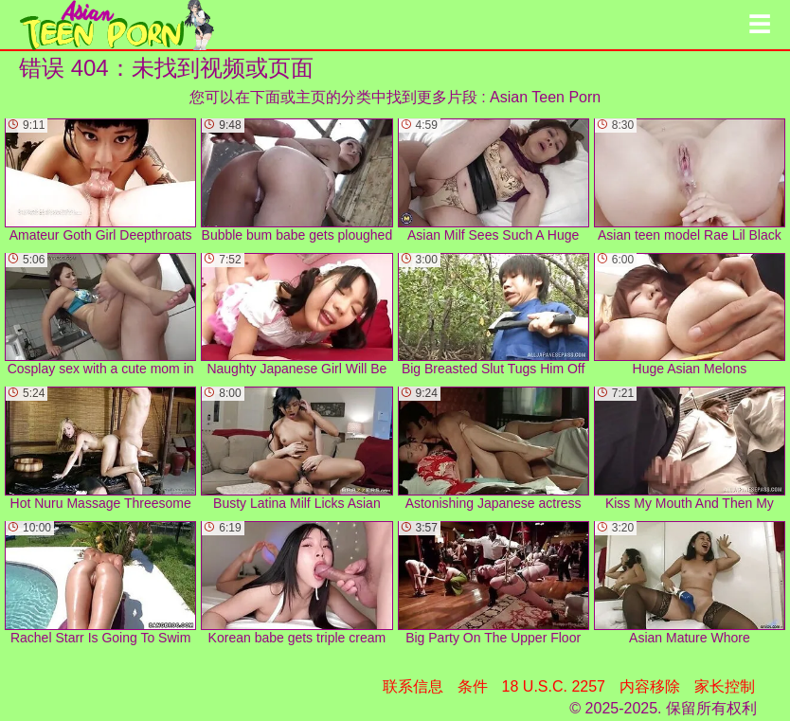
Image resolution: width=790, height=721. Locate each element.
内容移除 (649, 686)
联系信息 (413, 686)
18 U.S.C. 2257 (553, 686)
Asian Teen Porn (545, 97)
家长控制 (724, 686)
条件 (473, 686)
